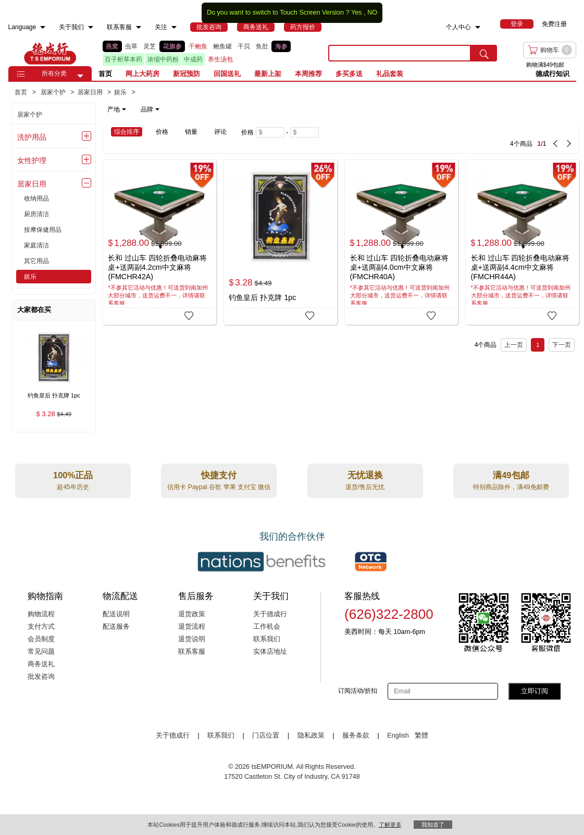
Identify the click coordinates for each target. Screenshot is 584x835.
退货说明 (191, 639)
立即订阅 (534, 691)
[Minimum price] (270, 132)
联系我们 (266, 639)
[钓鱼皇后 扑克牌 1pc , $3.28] (53, 396)
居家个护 (29, 114)
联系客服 (191, 651)
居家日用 (31, 184)
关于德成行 (270, 614)
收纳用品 (36, 198)
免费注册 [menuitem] (554, 24)
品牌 (150, 109)
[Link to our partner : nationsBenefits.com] (261, 561)
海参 (281, 46)
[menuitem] (42, 27)
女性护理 (31, 160)
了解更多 (390, 824)
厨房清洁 (36, 214)
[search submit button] (484, 53)
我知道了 (432, 824)
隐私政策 (311, 735)
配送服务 (116, 626)
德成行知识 (552, 74)
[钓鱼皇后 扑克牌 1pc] (280, 242)
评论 (220, 131)
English (399, 735)
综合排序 (126, 131)
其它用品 (36, 261)
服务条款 (355, 735)
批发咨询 (41, 676)
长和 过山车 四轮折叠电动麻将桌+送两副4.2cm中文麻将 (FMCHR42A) (157, 267)
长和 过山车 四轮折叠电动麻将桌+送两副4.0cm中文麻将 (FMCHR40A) (399, 267)
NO (372, 12)
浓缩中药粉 (163, 59)
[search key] (399, 53)
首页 (105, 74)
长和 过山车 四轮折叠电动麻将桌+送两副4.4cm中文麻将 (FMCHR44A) (520, 267)
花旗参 (172, 46)
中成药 (193, 59)
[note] (134, 109)
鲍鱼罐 (222, 46)
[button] (80, 76)
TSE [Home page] (50, 53)
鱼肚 (262, 46)
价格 (162, 131)
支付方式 (41, 626)
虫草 (131, 46)
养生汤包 (220, 59)
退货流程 (191, 626)
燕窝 (112, 46)
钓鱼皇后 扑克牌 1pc (262, 297)
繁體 (421, 735)
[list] (207, 53)
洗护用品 (31, 137)
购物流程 (41, 614)
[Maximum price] (304, 132)
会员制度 (41, 639)
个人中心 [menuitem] (458, 27)
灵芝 (149, 46)
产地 (116, 109)
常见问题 (41, 651)
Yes (356, 12)
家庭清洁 (36, 245)
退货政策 (191, 614)
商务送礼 (41, 664)
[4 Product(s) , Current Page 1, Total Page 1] (466, 138)
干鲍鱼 (198, 46)
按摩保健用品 (42, 229)
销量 (191, 131)
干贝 (244, 46)
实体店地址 (270, 651)
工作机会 (266, 626)
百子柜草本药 (123, 59)
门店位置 (265, 735)
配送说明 (116, 614)
